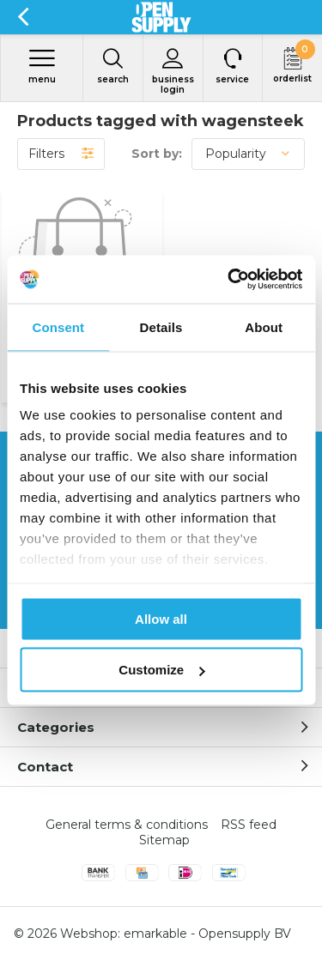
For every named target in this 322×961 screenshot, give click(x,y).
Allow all (161, 618)
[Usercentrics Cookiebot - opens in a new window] (229, 280)
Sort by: (156, 153)
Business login (173, 71)
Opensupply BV (244, 933)
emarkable (155, 933)
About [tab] (264, 326)
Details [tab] (161, 326)
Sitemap (164, 840)
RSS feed (248, 824)
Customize (161, 669)
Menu (41, 66)
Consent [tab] (58, 326)
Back (23, 17)
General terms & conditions (127, 824)
